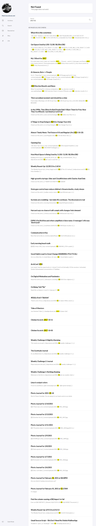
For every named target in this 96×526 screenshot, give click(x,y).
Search (32, 18)
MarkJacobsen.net (8, 16)
